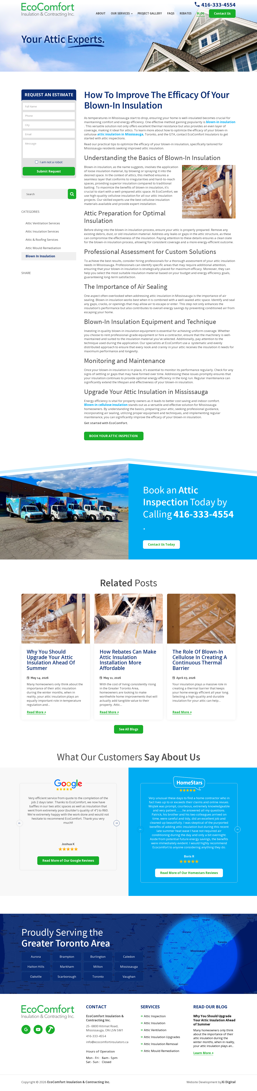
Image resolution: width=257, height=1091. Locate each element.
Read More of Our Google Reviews (68, 860)
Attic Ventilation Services (43, 223)
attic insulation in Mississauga (120, 134)
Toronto (98, 976)
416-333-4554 (215, 4)
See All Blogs (128, 729)
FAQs (170, 13)
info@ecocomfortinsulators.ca (107, 1042)
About (100, 13)
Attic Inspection (155, 1016)
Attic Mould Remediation (43, 248)
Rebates (186, 13)
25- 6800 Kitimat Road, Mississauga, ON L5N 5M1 (104, 1028)
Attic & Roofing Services (42, 240)
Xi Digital (229, 1082)
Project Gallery (150, 13)
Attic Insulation (154, 1023)
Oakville (36, 976)
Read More (36, 712)
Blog (200, 13)
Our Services (120, 13)
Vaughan (129, 976)
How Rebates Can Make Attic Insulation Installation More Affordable (128, 659)
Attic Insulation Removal (161, 1044)
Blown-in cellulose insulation (106, 405)
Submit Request (49, 171)
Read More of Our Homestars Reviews (189, 873)
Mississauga (129, 966)
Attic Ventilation (155, 1030)
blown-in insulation (220, 122)
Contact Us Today (161, 544)
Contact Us (222, 13)
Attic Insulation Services (42, 231)
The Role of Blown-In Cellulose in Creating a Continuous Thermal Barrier (199, 659)
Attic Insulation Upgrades (162, 1037)
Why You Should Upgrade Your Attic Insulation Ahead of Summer (51, 659)
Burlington (97, 957)
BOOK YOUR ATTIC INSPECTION (113, 436)
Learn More (203, 1053)
